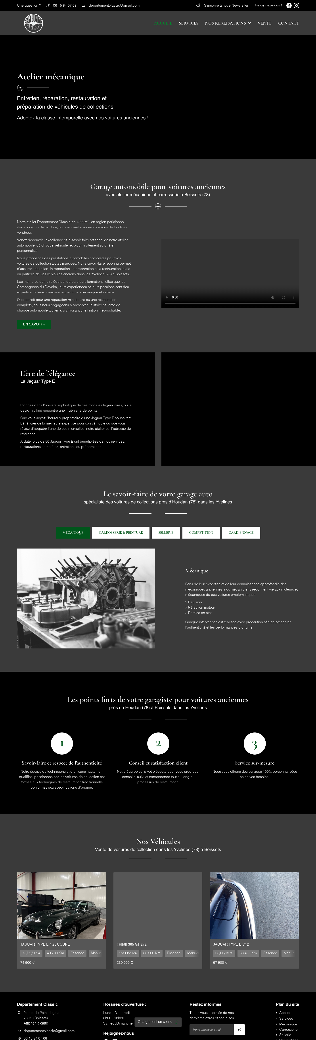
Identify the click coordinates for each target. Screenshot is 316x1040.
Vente (265, 23)
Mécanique (288, 988)
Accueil (163, 23)
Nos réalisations (225, 23)
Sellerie (166, 532)
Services (188, 23)
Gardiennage (241, 532)
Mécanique (73, 532)
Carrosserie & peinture (121, 532)
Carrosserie (288, 993)
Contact (288, 23)
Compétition (289, 1004)
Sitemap (178, 1033)
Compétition (201, 532)
